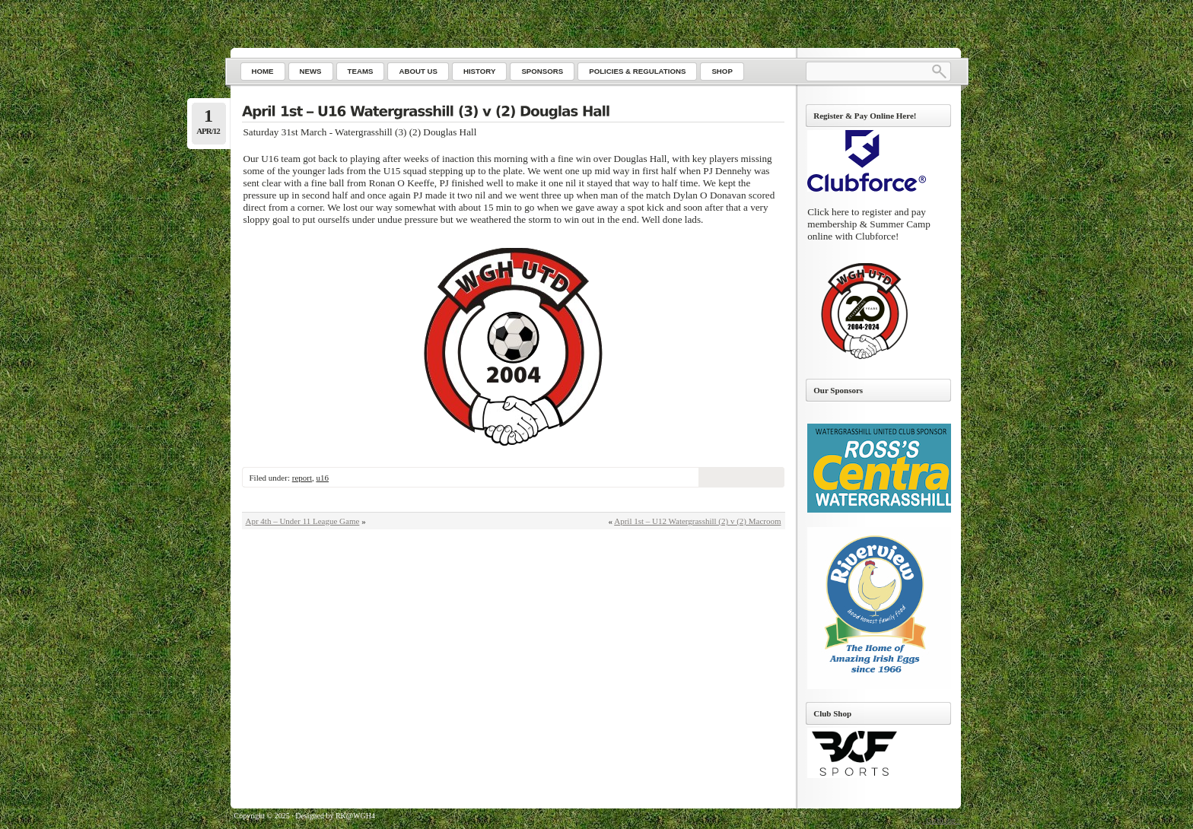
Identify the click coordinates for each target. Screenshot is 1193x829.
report (302, 477)
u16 (322, 477)
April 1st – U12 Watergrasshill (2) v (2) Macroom (697, 521)
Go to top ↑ (943, 820)
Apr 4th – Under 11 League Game (303, 521)
